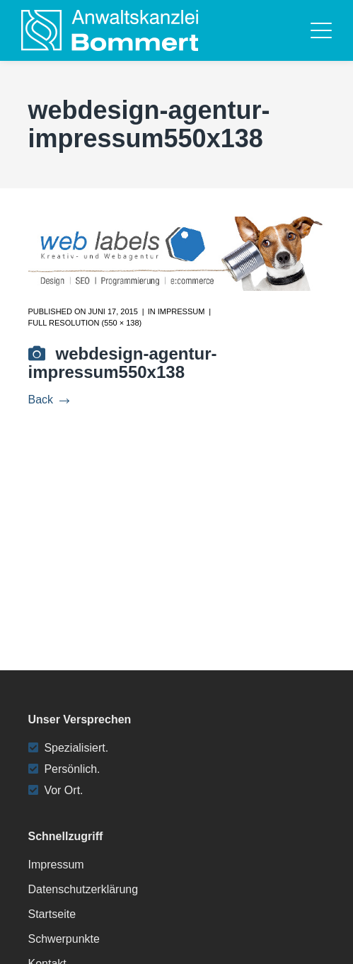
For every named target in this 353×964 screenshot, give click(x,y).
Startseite (52, 914)
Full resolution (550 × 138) (85, 323)
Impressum (181, 311)
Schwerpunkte (64, 939)
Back (48, 400)
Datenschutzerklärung (83, 889)
